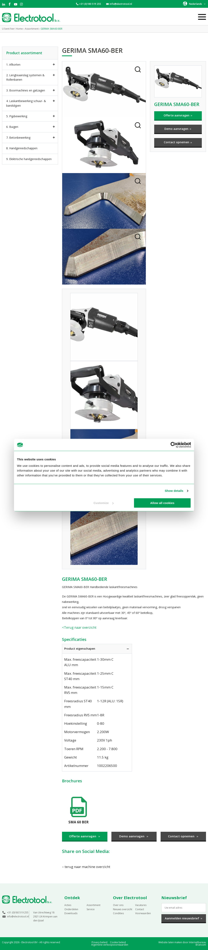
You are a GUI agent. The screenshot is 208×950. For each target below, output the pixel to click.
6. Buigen (12, 127)
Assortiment (93, 905)
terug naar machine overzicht (86, 866)
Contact (139, 909)
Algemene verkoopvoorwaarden (109, 944)
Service (91, 909)
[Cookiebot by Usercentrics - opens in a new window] (173, 445)
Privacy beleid (99, 942)
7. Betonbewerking (18, 137)
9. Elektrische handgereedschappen (29, 159)
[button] (194, 3)
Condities (118, 913)
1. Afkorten (13, 64)
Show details (174, 490)
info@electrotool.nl (121, 4)
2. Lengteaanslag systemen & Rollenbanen (25, 77)
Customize (104, 503)
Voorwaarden (143, 913)
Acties (67, 905)
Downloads (70, 913)
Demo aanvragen (178, 129)
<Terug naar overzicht (79, 627)
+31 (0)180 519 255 (90, 4)
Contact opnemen (178, 142)
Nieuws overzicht (122, 909)
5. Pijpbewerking (16, 116)
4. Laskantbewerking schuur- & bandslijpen (26, 103)
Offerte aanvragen (178, 115)
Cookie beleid (118, 942)
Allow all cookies (162, 503)
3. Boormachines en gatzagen (25, 90)
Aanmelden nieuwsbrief (184, 918)
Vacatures (140, 905)
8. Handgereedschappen (21, 148)
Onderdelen (71, 909)
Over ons (118, 905)
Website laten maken (170, 942)
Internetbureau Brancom (197, 943)
